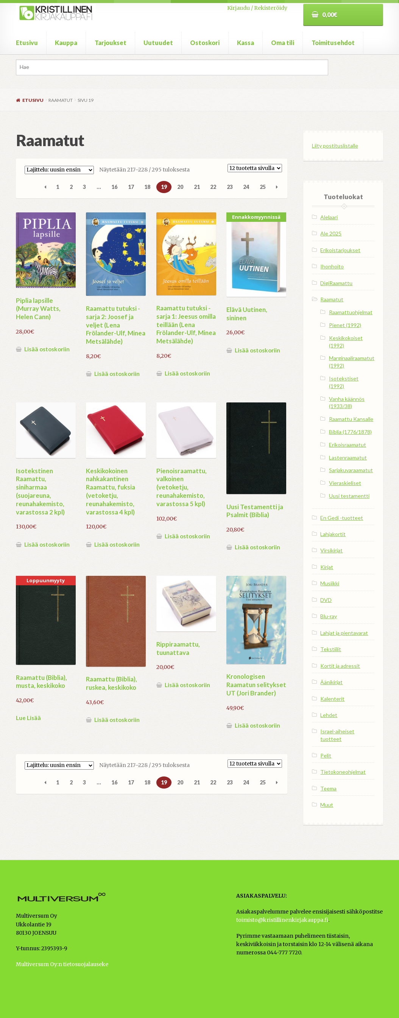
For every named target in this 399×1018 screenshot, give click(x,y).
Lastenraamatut (348, 457)
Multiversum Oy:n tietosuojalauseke (62, 964)
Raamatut (331, 299)
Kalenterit (332, 698)
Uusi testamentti (349, 496)
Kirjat (326, 567)
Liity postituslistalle (335, 145)
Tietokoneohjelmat (343, 772)
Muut (326, 804)
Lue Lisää (28, 717)
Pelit (325, 755)
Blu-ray (328, 616)
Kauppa (66, 42)
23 (230, 187)
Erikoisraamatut (347, 444)
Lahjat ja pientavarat (344, 633)
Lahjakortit (333, 534)
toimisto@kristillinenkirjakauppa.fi (282, 920)
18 (147, 187)
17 (131, 187)
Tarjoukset (110, 42)
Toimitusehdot (333, 42)
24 (246, 187)
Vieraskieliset (345, 483)
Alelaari (329, 217)
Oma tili (282, 42)
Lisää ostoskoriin (47, 349)
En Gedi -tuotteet (341, 517)
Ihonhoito (332, 266)
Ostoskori (205, 42)
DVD (326, 600)
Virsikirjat (331, 550)
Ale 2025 (330, 233)
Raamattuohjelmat (351, 312)
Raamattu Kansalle (351, 419)
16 (114, 187)
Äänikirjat (331, 682)
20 (180, 187)
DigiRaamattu (336, 283)
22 (213, 187)
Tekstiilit (330, 649)
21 (197, 187)
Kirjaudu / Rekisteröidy (257, 8)
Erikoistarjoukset (340, 250)
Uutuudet (158, 42)
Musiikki (329, 583)
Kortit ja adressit (340, 666)
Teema (328, 788)
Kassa (245, 42)
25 (263, 187)
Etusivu (27, 42)
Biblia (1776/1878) (350, 432)
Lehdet (328, 715)
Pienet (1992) (345, 325)
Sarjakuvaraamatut (351, 470)
